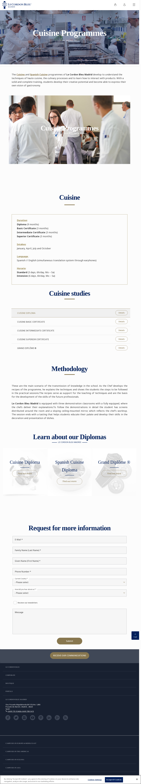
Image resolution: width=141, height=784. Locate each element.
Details (122, 313)
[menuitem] (115, 5)
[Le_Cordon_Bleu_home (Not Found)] (16, 5)
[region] (70, 779)
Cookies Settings (95, 780)
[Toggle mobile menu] (134, 5)
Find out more (25, 473)
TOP (135, 635)
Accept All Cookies (114, 780)
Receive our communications (69, 655)
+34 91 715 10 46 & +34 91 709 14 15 (21, 711)
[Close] (137, 779)
